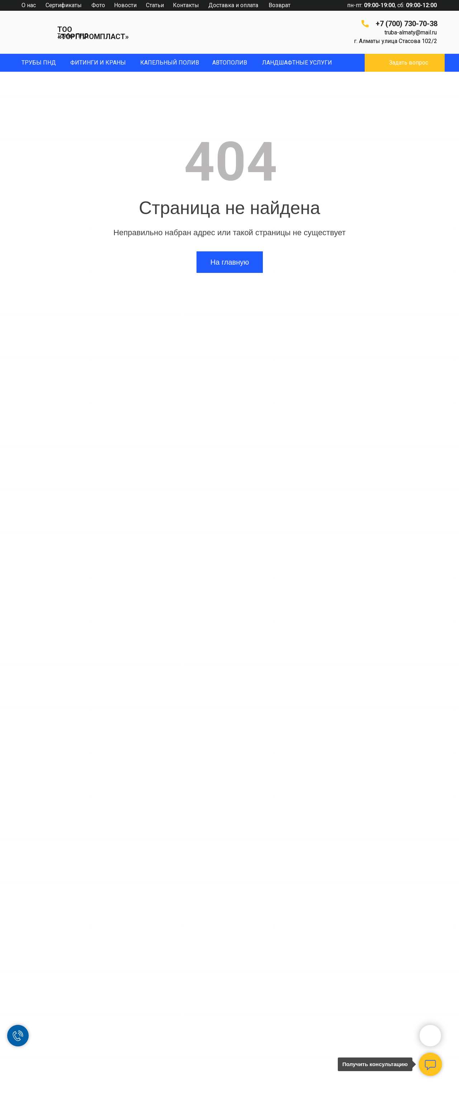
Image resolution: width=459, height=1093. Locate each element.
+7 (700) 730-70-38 (406, 23)
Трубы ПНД (73, 35)
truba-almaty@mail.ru (410, 32)
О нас (29, 5)
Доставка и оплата (233, 5)
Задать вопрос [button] (408, 62)
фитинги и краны (98, 62)
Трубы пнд (39, 62)
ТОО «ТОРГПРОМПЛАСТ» (93, 33)
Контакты (186, 5)
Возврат (279, 5)
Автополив (229, 62)
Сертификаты (64, 5)
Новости (125, 5)
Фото (98, 5)
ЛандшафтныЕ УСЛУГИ (297, 62)
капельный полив (169, 62)
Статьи (155, 5)
